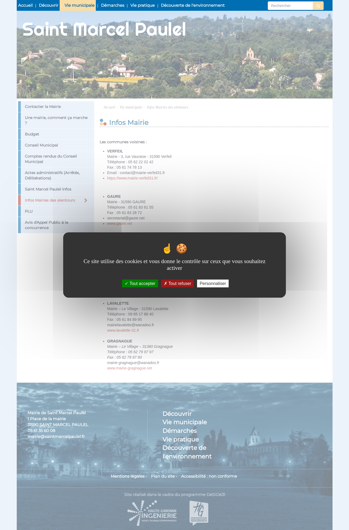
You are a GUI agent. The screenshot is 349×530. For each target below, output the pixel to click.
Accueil (25, 5)
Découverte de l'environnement (193, 5)
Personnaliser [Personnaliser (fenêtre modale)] (213, 283)
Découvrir (48, 5)
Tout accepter (140, 283)
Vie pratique (142, 5)
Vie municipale (79, 5)
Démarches (112, 5)
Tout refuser (177, 283)
